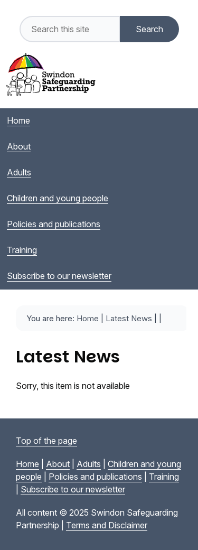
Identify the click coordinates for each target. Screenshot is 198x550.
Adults (89, 464)
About (58, 464)
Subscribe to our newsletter (73, 489)
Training (164, 476)
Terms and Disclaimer (106, 525)
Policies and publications (95, 476)
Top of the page (46, 440)
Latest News (129, 318)
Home (88, 318)
